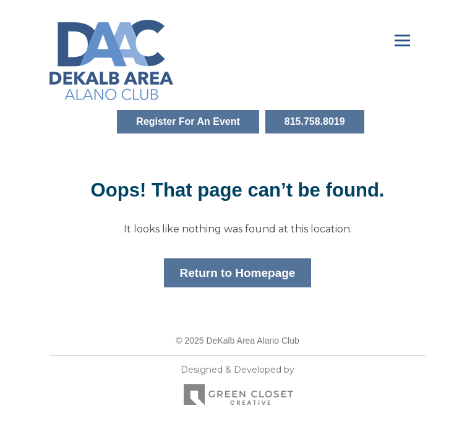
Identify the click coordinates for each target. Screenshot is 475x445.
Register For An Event (187, 121)
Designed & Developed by (237, 388)
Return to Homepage (238, 272)
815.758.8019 (315, 121)
